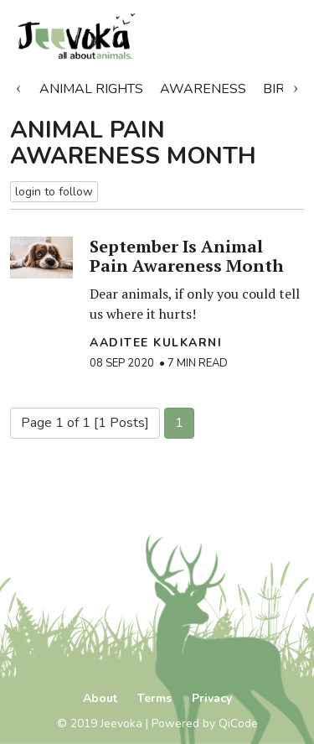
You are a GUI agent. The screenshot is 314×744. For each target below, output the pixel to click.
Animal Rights (91, 89)
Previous (18, 85)
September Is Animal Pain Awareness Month (187, 256)
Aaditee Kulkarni (156, 343)
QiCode (238, 723)
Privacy (212, 698)
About (100, 698)
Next (295, 85)
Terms (154, 698)
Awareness (203, 89)
